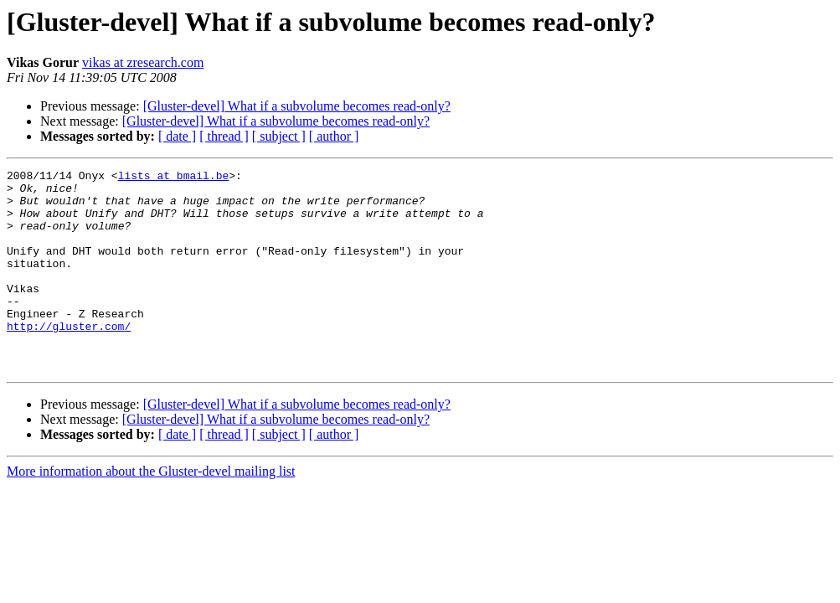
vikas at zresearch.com (143, 62)
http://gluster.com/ (69, 358)
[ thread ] (224, 136)
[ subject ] (279, 136)
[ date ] (177, 136)
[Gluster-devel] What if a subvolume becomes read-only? (297, 106)
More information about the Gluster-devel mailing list (151, 511)
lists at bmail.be (173, 177)
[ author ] (334, 136)
